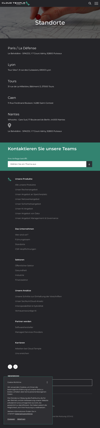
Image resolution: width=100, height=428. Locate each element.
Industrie (19, 275)
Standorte (20, 244)
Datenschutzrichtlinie (24, 414)
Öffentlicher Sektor (24, 265)
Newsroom (13, 376)
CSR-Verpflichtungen (25, 249)
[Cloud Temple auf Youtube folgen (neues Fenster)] (15, 367)
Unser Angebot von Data (27, 213)
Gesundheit (21, 270)
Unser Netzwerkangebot (27, 199)
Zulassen (11, 419)
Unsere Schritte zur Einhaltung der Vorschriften (38, 296)
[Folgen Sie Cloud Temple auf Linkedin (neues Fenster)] (10, 367)
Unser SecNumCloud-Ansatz (29, 301)
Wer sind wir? (21, 235)
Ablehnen (21, 419)
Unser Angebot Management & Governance (36, 218)
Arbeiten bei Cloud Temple (28, 348)
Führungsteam (22, 239)
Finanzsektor (21, 280)
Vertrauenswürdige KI (25, 311)
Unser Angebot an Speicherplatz (31, 194)
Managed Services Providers (29, 332)
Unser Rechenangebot (26, 189)
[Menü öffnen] (95, 3)
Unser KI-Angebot (24, 209)
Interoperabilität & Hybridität (29, 306)
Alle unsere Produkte (25, 185)
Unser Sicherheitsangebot (28, 204)
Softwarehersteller (24, 327)
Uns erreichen (22, 353)
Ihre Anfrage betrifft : (18, 158)
